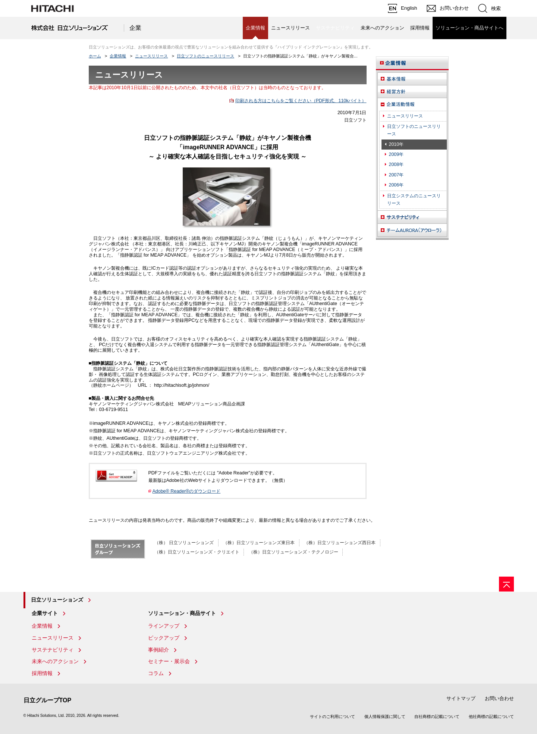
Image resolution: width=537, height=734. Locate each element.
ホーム (95, 56)
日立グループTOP (47, 700)
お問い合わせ (499, 698)
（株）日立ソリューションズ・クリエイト (196, 552)
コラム (156, 673)
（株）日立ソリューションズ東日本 (259, 542)
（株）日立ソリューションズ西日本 (340, 542)
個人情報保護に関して (384, 716)
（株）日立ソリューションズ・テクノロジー (293, 552)
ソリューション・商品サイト (182, 613)
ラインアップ (163, 626)
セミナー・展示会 (169, 661)
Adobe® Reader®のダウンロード (187, 491)
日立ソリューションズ (57, 600)
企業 (135, 28)
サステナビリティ (52, 650)
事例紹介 (158, 650)
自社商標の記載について (436, 716)
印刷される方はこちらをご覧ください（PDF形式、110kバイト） (301, 100)
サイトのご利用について (332, 716)
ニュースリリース (290, 28)
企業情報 (118, 56)
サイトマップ (460, 698)
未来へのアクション (382, 28)
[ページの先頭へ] (506, 584)
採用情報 (420, 28)
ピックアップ (163, 638)
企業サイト (45, 613)
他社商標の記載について (491, 716)
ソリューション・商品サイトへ (469, 28)
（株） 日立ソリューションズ (184, 542)
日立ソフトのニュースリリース (205, 56)
